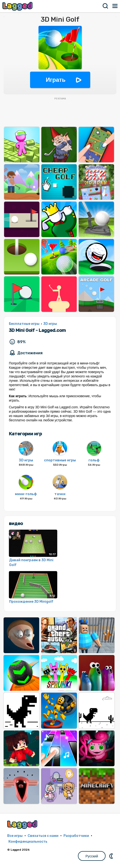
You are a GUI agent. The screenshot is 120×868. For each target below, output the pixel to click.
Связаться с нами (43, 836)
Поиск (105, 6)
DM (111, 856)
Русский (92, 856)
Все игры (15, 836)
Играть (56, 79)
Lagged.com (22, 824)
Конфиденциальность (27, 842)
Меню (115, 6)
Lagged (18, 6)
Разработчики (76, 836)
